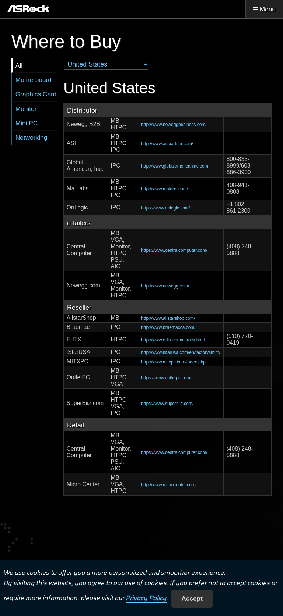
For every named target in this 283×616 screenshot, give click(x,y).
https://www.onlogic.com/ (165, 208)
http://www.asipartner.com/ (167, 143)
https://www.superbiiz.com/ (167, 403)
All (18, 65)
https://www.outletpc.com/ (166, 377)
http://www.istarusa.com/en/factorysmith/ (180, 352)
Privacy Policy (146, 598)
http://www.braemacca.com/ (168, 327)
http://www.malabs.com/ (164, 188)
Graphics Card (36, 94)
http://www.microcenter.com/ (168, 484)
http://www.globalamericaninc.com (174, 166)
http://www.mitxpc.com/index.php (173, 362)
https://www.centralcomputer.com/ (174, 250)
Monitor (26, 108)
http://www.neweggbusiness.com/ (173, 124)
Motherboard (33, 79)
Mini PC (26, 123)
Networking (31, 137)
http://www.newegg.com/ (165, 286)
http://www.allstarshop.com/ (168, 318)
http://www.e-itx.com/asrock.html (173, 340)
